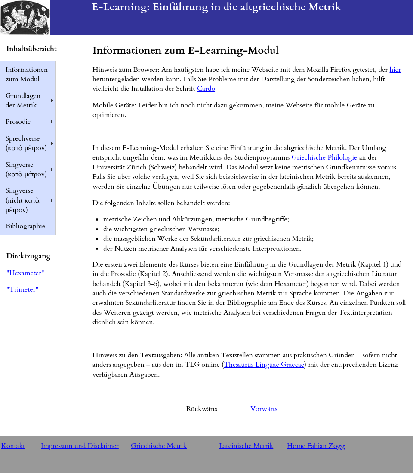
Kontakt (13, 446)
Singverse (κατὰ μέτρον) (26, 169)
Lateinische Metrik (246, 446)
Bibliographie (25, 226)
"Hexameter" (25, 273)
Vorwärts (263, 409)
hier (395, 69)
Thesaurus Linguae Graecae (264, 364)
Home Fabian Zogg (316, 446)
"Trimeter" (22, 289)
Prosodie (18, 121)
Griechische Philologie (325, 157)
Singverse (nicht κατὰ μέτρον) (23, 200)
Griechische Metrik (159, 446)
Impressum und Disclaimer (80, 446)
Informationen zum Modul (27, 74)
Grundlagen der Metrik (23, 100)
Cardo (206, 88)
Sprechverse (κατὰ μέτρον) (26, 143)
